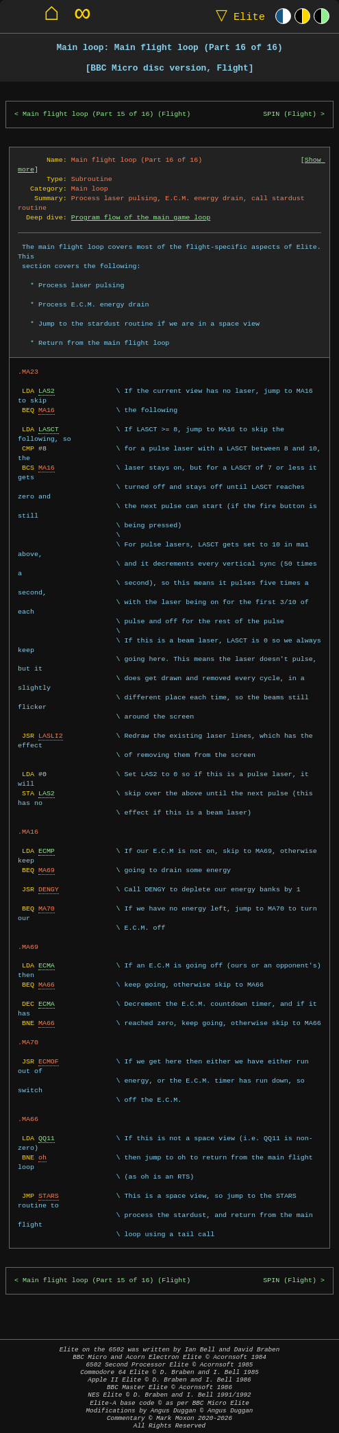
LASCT (48, 429)
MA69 (46, 870)
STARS (48, 1196)
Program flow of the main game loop (140, 217)
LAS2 (46, 391)
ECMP (46, 851)
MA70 (46, 908)
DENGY (48, 889)
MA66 (46, 984)
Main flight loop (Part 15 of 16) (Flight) (106, 114)
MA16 (46, 410)
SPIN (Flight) (289, 114)
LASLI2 (50, 735)
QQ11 (46, 1138)
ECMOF (48, 1061)
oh (42, 1157)
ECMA (46, 965)
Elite (237, 16)
